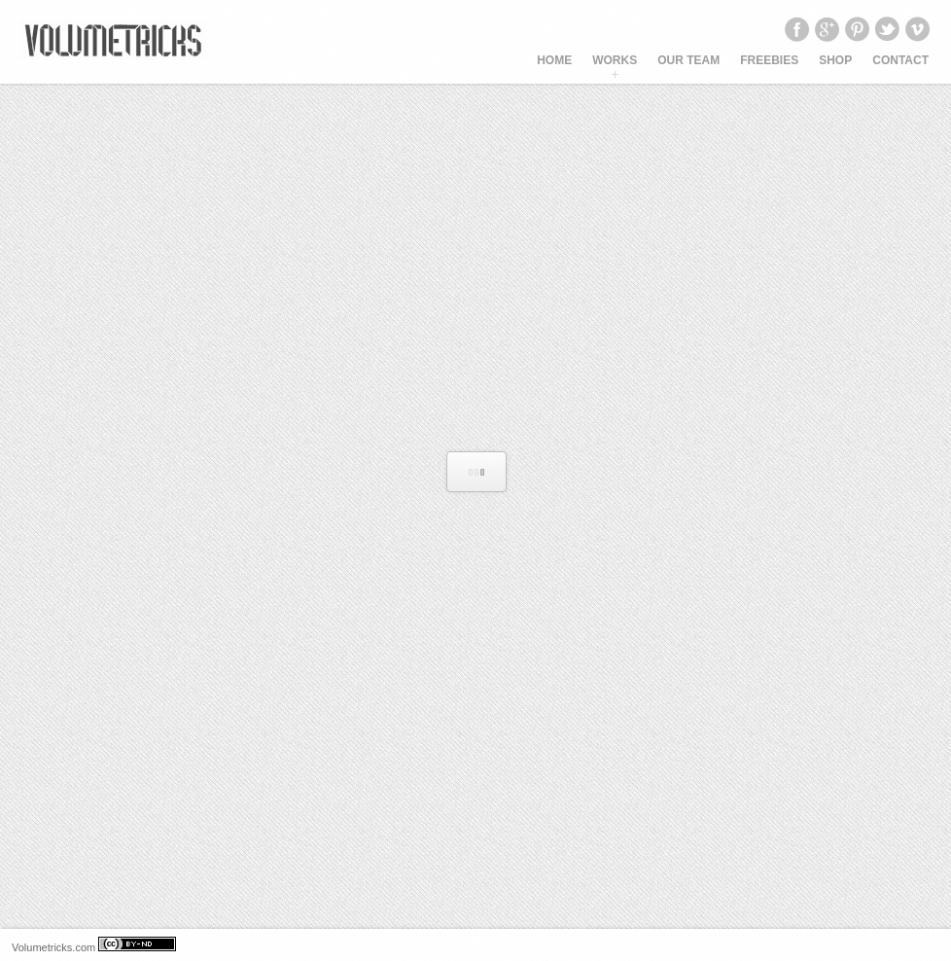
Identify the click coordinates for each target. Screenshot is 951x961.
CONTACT (900, 60)
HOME (554, 60)
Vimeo (917, 29)
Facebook (796, 29)
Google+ (826, 29)
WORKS (614, 60)
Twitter (886, 29)
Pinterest (856, 29)
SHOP (835, 60)
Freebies (769, 60)
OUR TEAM (688, 60)
